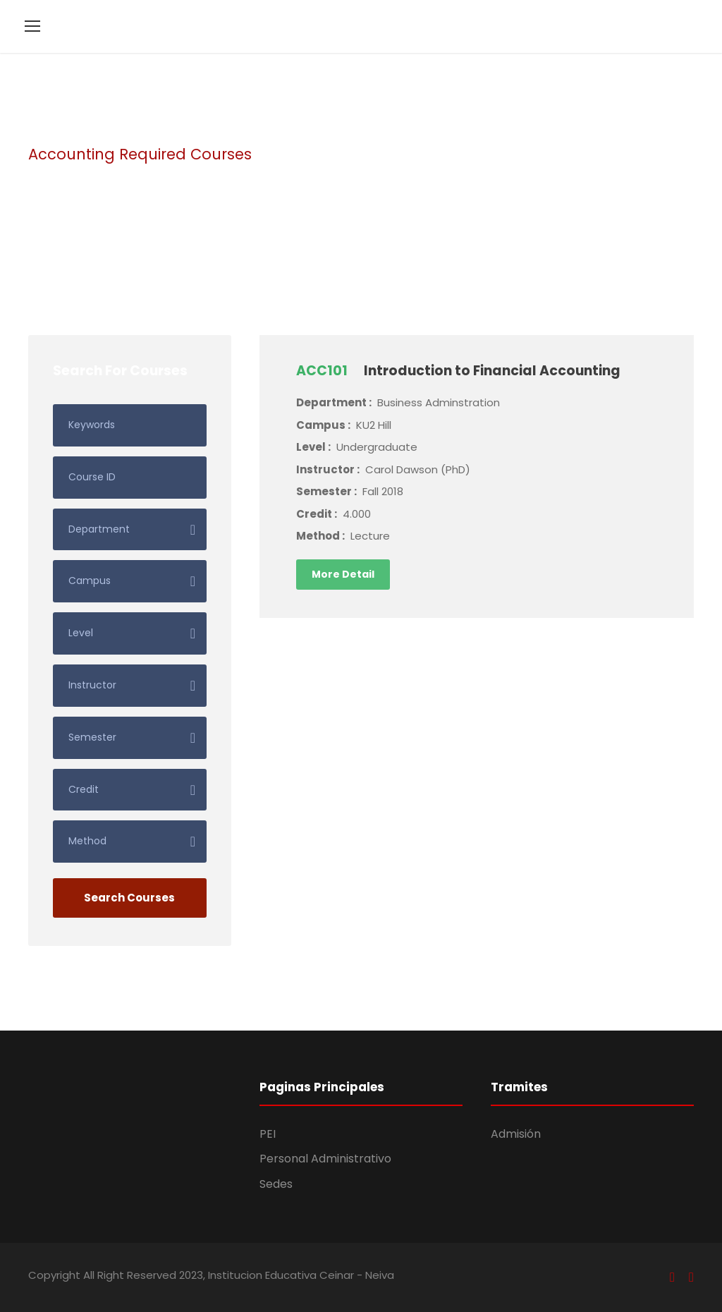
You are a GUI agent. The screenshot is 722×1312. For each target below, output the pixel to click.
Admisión (516, 1134)
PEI (267, 1134)
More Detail (343, 574)
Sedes (276, 1184)
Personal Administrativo (325, 1158)
